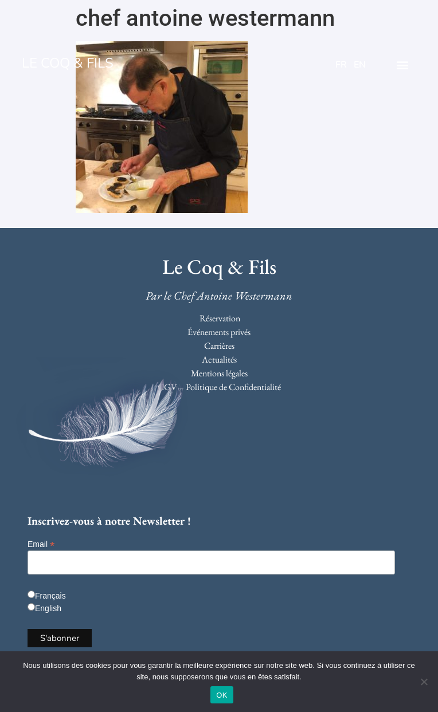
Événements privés (219, 332)
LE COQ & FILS (68, 63)
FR (341, 64)
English (48, 608)
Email (41, 544)
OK (221, 695)
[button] (402, 64)
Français (50, 595)
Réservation (220, 318)
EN (360, 64)
